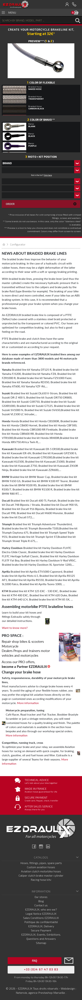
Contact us (41, 905)
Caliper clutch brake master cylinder (41, 875)
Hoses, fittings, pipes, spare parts (41, 863)
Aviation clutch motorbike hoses (41, 871)
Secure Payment (41, 930)
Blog (41, 901)
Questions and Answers (41, 938)
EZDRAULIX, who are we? (41, 909)
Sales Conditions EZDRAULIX (41, 917)
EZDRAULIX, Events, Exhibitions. (41, 934)
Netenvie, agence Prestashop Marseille (41, 992)
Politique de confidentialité (41, 922)
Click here (48, 175)
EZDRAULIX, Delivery (41, 926)
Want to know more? (15, 627)
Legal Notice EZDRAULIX (41, 913)
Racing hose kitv (41, 879)
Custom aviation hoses (41, 867)
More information (28, 703)
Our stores (41, 897)
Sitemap (41, 942)
